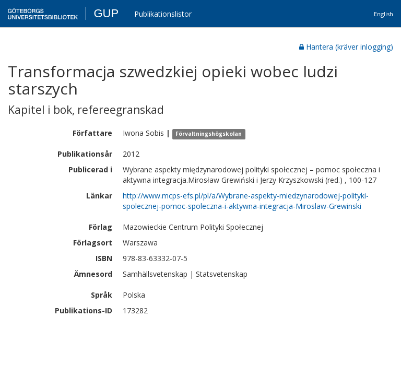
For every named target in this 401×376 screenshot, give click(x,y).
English (383, 14)
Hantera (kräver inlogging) (346, 47)
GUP (106, 13)
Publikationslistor (163, 14)
